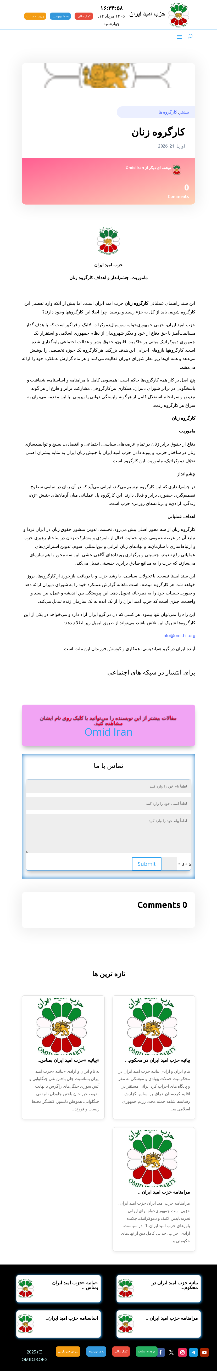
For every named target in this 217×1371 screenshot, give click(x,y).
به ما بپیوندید (60, 16)
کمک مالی (84, 16)
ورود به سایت (35, 16)
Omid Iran (135, 167)
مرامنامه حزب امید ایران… (164, 1192)
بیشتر (184, 112)
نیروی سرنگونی (68, 1351)
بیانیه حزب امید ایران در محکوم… (157, 1060)
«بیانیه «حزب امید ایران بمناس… (67, 1060)
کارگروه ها (168, 112)
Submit (147, 863)
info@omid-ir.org (179, 635)
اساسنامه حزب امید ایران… (71, 1318)
